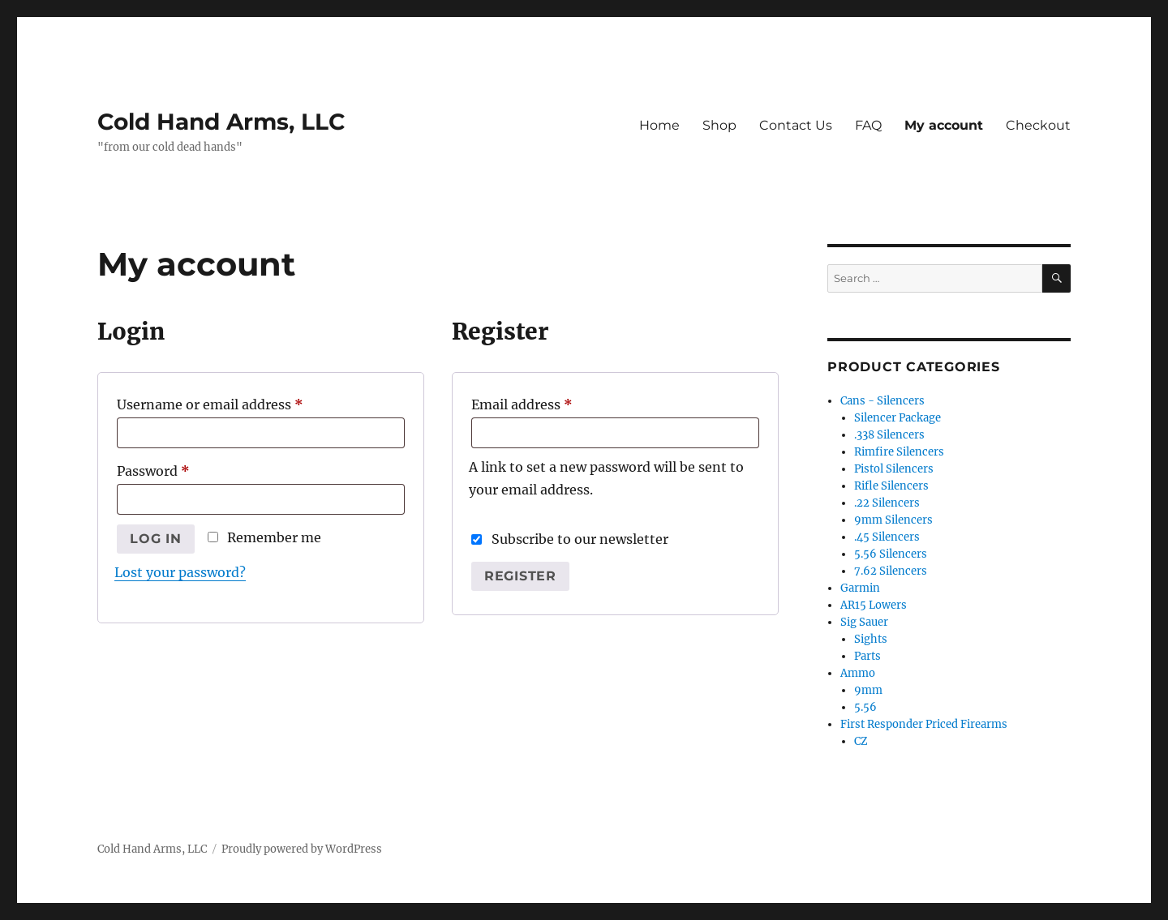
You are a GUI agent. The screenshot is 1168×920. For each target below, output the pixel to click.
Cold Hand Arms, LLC (221, 121)
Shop (719, 125)
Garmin (860, 588)
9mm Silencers (893, 520)
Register (520, 576)
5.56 (865, 707)
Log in (156, 538)
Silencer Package (897, 418)
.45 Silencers (887, 537)
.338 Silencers (889, 435)
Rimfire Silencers (899, 452)
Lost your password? (180, 572)
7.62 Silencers (890, 571)
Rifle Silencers (891, 486)
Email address (550, 402)
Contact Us (795, 125)
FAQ (868, 125)
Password (182, 468)
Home (659, 125)
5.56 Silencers (890, 554)
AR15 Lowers (873, 605)
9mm (868, 690)
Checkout (1038, 125)
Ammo (857, 673)
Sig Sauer (864, 622)
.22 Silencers (887, 503)
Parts (867, 656)
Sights (870, 639)
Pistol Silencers (894, 469)
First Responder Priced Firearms (923, 724)
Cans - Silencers (882, 401)
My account (943, 125)
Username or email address (238, 402)
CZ (861, 741)
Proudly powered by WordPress (301, 849)
